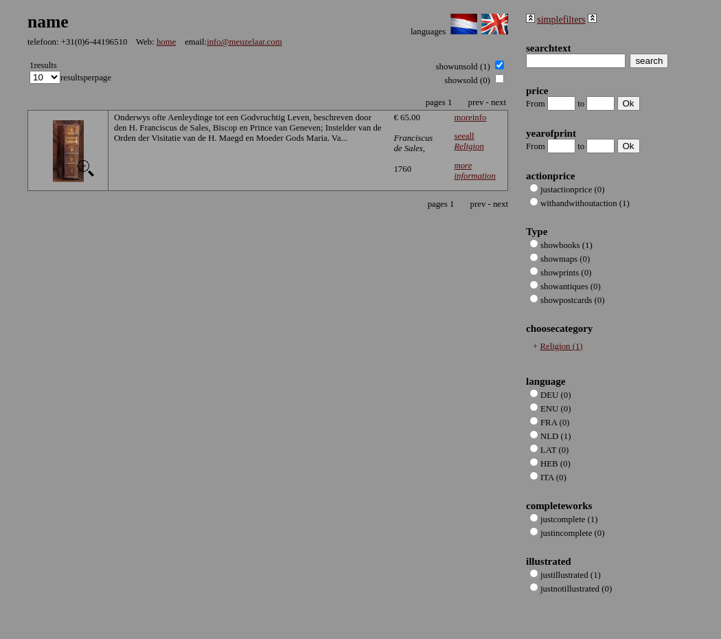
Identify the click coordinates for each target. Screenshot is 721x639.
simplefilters (561, 19)
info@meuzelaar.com (244, 42)
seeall (468, 141)
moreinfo (470, 117)
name (48, 22)
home (166, 42)
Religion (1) (561, 346)
